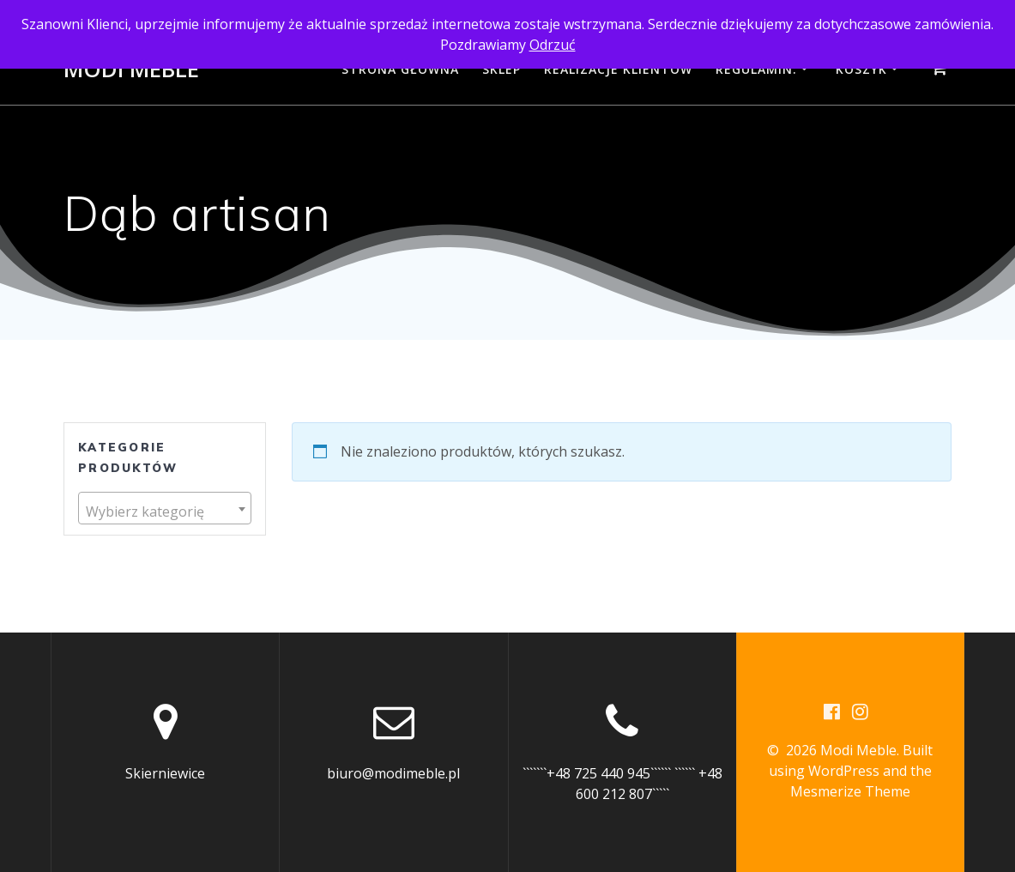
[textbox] (165, 511)
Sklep (501, 69)
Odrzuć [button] (552, 44)
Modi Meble (131, 69)
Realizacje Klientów (618, 69)
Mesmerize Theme (850, 791)
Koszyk (861, 69)
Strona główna (400, 69)
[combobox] (164, 508)
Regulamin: (756, 69)
